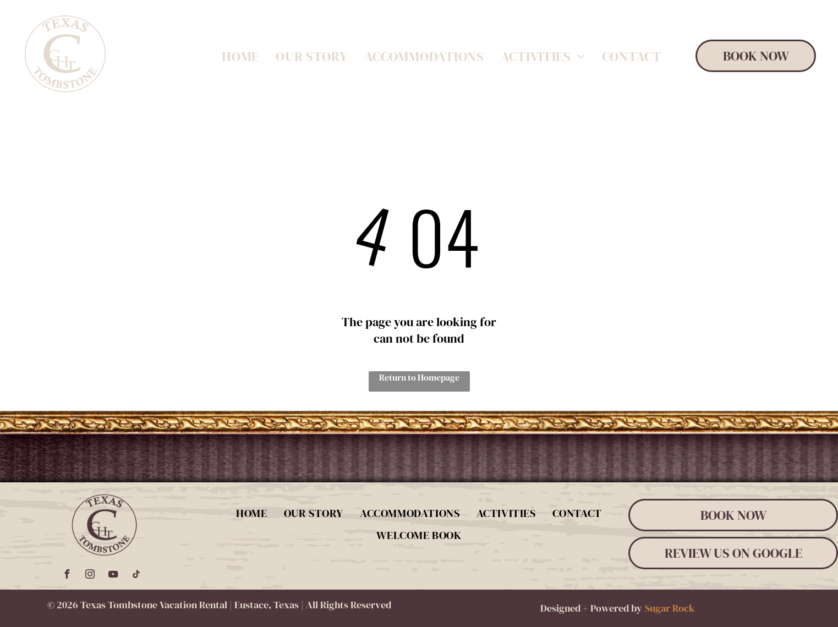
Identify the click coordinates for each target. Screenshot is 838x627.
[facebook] (66, 575)
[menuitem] (240, 56)
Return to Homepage (419, 377)
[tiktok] (136, 575)
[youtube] (113, 575)
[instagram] (90, 575)
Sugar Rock (669, 608)
